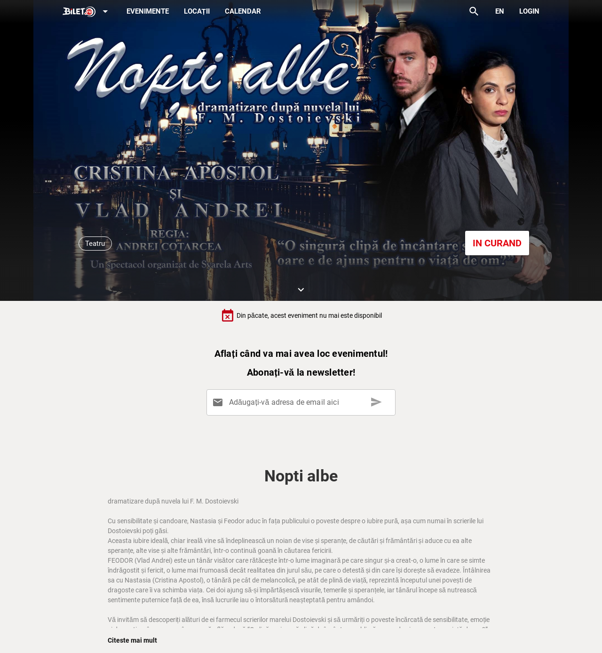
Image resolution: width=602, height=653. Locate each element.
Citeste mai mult (132, 640)
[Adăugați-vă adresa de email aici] (302, 402)
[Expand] (87, 12)
